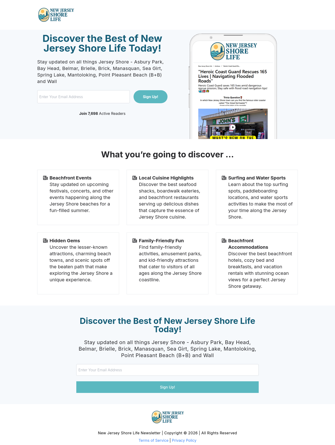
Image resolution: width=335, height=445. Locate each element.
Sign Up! (150, 96)
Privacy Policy (184, 440)
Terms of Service (154, 440)
